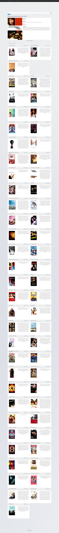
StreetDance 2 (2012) (12, 381)
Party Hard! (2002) (33, 351)
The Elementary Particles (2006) (35, 167)
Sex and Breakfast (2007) (12, 167)
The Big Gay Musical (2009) (12, 427)
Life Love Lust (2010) (12, 213)
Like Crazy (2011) (11, 305)
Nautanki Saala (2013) (12, 121)
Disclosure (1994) (11, 366)
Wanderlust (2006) (33, 320)
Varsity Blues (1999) (33, 244)
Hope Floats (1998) (33, 213)
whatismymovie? (10, 0)
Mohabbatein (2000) (33, 488)
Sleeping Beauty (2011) (34, 366)
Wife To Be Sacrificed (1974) (34, 45)
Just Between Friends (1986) (35, 473)
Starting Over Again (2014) (12, 488)
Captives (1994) (11, 473)
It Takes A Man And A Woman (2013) (13, 412)
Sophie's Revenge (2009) (12, 106)
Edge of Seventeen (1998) (12, 335)
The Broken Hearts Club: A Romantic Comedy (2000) (14, 351)
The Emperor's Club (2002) (34, 458)
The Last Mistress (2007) (34, 381)
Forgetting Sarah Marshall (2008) (35, 442)
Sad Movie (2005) (11, 320)
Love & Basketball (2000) (12, 137)
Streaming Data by (29, 40)
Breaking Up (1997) (33, 152)
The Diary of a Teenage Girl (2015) (13, 60)
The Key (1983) (33, 335)
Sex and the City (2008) (34, 121)
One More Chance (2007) (34, 198)
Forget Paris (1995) (33, 427)
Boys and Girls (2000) (12, 45)
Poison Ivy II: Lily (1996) (34, 106)
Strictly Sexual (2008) (34, 137)
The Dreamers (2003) (12, 274)
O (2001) (10, 442)
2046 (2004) (32, 274)
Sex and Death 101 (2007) (34, 259)
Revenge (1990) (33, 305)
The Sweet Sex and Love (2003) (35, 412)
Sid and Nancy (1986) (33, 91)
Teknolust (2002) (11, 458)
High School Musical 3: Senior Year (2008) (13, 153)
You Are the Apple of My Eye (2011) (13, 198)
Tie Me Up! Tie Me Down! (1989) (13, 259)
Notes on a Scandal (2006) (12, 228)
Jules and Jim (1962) (12, 244)
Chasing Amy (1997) (11, 91)
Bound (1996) (32, 228)
